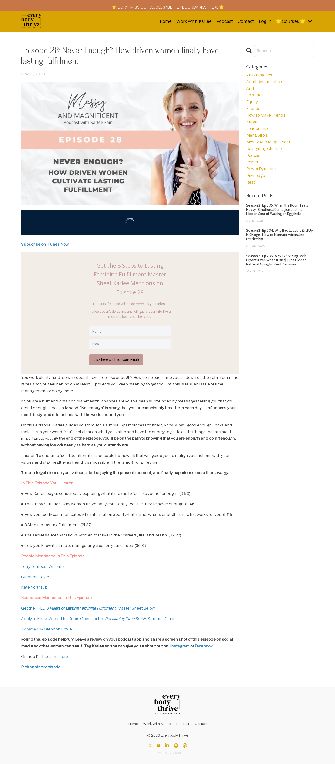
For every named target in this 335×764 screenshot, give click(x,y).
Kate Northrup (34, 586)
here (63, 656)
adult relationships (264, 81)
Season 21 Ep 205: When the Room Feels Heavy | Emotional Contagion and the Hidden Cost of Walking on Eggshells (277, 209)
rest (250, 182)
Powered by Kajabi (168, 752)
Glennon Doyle (35, 576)
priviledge (255, 175)
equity (252, 101)
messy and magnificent (268, 142)
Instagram (179, 645)
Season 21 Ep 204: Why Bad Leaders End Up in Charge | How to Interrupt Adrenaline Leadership (279, 234)
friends (253, 108)
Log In (264, 21)
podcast (254, 155)
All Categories (259, 75)
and (250, 88)
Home (164, 21)
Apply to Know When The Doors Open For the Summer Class (98, 618)
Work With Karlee (193, 21)
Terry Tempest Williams (43, 566)
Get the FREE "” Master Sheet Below (88, 607)
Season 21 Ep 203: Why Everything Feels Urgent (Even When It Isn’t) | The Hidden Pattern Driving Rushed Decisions (276, 260)
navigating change (264, 148)
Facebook (203, 645)
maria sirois (257, 135)
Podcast (223, 21)
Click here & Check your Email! (116, 359)
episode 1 (254, 95)
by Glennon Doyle (46, 628)
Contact (245, 21)
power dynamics (262, 168)
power (252, 162)
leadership (257, 128)
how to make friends (265, 115)
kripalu (253, 122)
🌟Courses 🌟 (293, 21)
